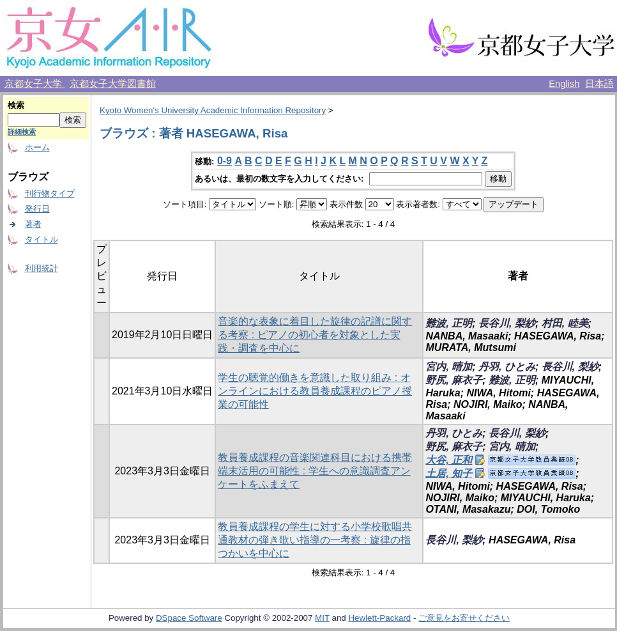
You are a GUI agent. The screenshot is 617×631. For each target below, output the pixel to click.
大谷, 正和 (448, 460)
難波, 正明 (448, 323)
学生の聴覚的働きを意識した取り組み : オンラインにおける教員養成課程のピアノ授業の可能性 (315, 391)
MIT (322, 618)
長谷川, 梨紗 (506, 323)
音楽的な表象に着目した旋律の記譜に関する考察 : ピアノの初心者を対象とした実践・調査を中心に (315, 335)
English (564, 84)
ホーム (37, 147)
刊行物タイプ (50, 193)
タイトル (41, 239)
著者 (33, 224)
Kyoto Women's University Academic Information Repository (213, 110)
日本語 (599, 84)
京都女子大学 (34, 84)
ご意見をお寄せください (464, 618)
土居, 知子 (448, 473)
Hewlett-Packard (379, 618)
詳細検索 (22, 132)
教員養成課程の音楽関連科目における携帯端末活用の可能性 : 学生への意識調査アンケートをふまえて (315, 471)
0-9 (224, 160)
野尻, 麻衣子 (453, 380)
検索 (16, 105)
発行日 (37, 209)
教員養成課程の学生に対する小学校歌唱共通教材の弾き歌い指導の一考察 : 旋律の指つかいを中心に (315, 540)
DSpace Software (189, 618)
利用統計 (41, 268)
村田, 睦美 (565, 323)
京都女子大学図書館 (113, 84)
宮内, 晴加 (448, 366)
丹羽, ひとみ (506, 366)
